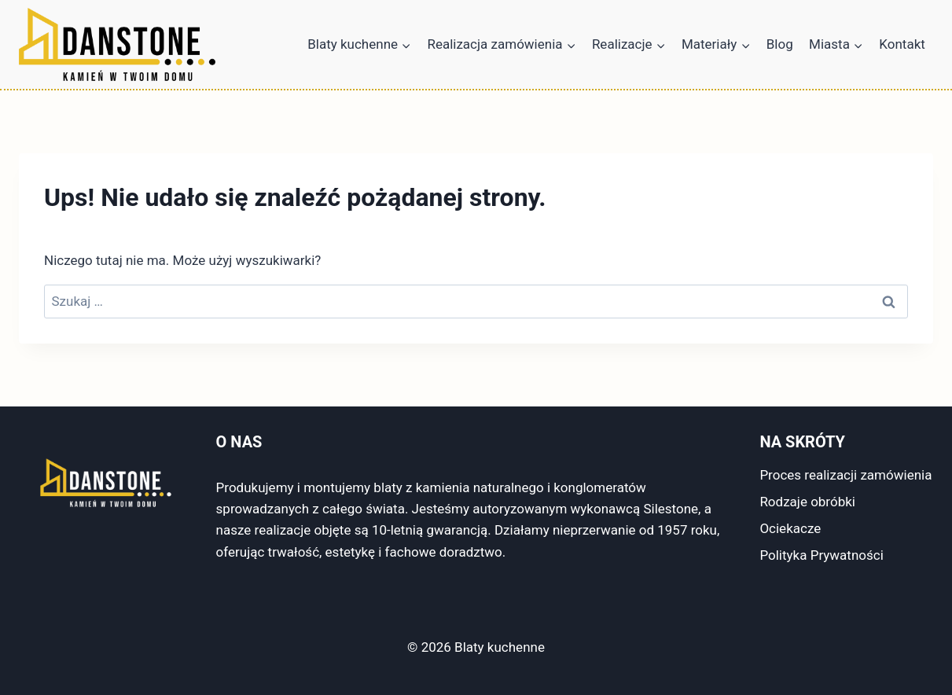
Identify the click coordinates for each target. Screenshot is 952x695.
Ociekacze (790, 528)
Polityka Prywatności (821, 555)
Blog (779, 44)
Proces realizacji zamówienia (845, 475)
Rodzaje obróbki (807, 501)
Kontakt (902, 44)
